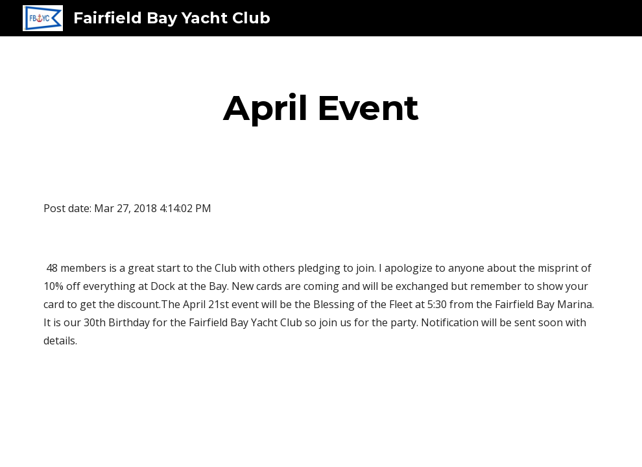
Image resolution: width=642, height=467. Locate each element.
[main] (321, 107)
